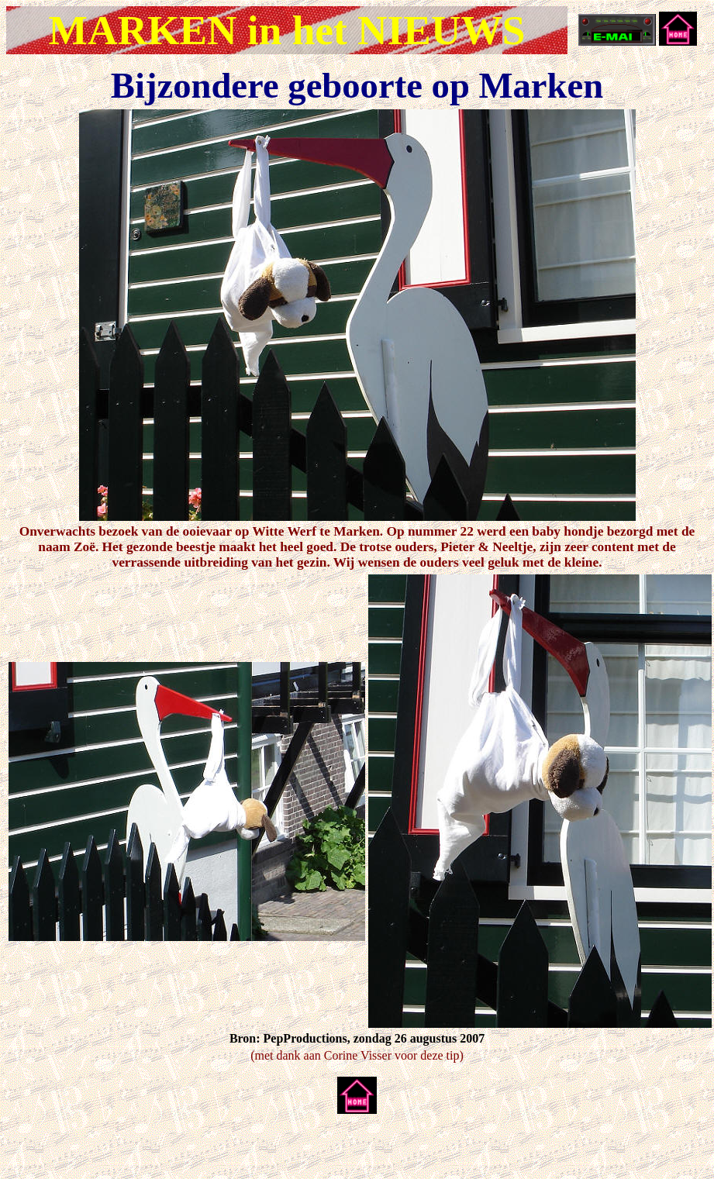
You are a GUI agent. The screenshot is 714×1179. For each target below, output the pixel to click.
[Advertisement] (187, 1149)
